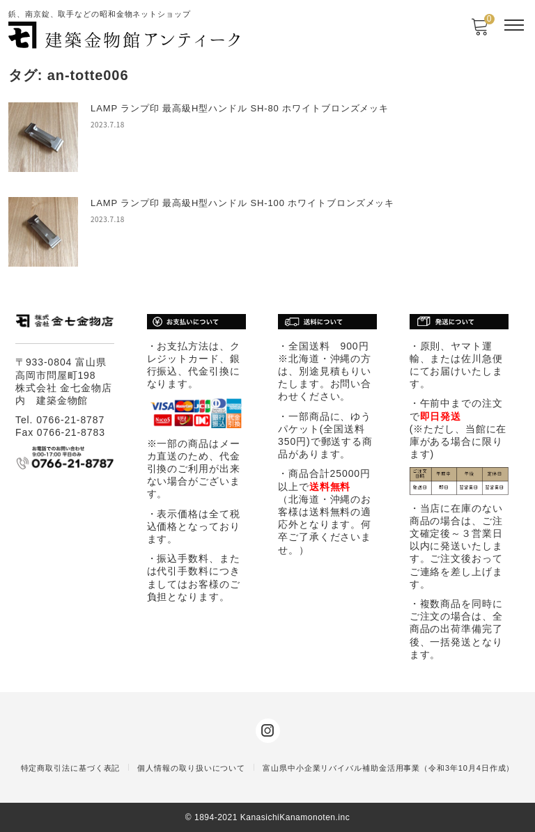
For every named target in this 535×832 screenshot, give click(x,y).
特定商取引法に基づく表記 (71, 768)
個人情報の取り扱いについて (191, 768)
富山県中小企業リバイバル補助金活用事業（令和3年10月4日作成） (388, 768)
